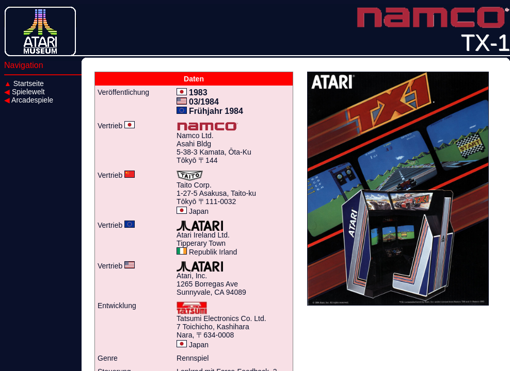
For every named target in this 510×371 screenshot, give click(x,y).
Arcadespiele (28, 100)
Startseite (24, 83)
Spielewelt (24, 92)
